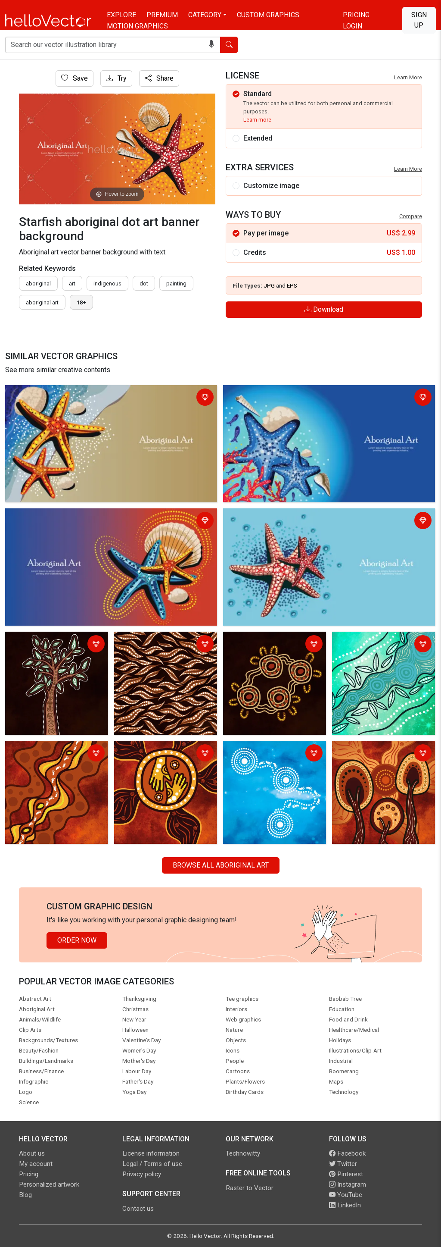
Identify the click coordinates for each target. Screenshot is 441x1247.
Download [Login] (323, 309)
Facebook (347, 1153)
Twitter (343, 1164)
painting (176, 283)
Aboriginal (38, 283)
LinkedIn (345, 1205)
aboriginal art (42, 302)
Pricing (356, 15)
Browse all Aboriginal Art (221, 865)
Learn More (408, 77)
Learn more (257, 119)
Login (352, 26)
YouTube (345, 1195)
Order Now (76, 940)
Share (159, 78)
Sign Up (419, 20)
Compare (410, 216)
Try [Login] (116, 78)
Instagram (347, 1184)
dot (144, 283)
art (72, 283)
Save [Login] (74, 78)
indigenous (107, 283)
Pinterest (346, 1174)
